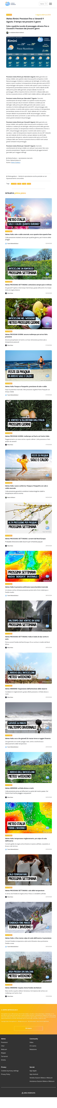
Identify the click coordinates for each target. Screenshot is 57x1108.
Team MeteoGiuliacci (12, 243)
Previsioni (4, 1042)
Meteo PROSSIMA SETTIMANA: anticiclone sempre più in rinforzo (28, 285)
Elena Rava (10, 293)
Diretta (3, 1060)
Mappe (3, 1053)
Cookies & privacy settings (10, 1071)
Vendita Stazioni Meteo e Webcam (41, 1078)
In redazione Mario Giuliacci (16, 32)
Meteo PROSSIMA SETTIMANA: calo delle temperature (24, 891)
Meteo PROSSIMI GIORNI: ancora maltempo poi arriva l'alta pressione (26, 335)
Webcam (4, 1049)
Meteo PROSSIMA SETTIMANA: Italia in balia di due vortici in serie (27, 638)
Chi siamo (28, 1028)
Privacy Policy (5, 1074)
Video (31, 1042)
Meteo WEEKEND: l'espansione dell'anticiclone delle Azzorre (26, 689)
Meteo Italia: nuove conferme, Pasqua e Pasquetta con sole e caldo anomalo (26, 487)
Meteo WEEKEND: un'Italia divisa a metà (19, 788)
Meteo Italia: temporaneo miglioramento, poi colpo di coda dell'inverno (26, 840)
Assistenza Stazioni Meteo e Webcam (42, 1081)
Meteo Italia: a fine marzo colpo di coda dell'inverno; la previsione (28, 938)
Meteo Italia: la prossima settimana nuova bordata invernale (26, 587)
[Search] (43, 4)
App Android (34, 1074)
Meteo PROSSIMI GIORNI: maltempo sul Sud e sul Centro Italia (27, 436)
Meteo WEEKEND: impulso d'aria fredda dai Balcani (23, 988)
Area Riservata (29, 1093)
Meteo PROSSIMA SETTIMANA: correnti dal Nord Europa (25, 539)
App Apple (33, 1071)
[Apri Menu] (50, 4)
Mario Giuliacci (15, 162)
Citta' (3, 1046)
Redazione (33, 1049)
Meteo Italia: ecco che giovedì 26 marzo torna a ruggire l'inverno (28, 738)
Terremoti (4, 1056)
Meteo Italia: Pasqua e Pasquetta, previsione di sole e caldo (26, 386)
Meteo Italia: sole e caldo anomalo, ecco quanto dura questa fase (28, 234)
